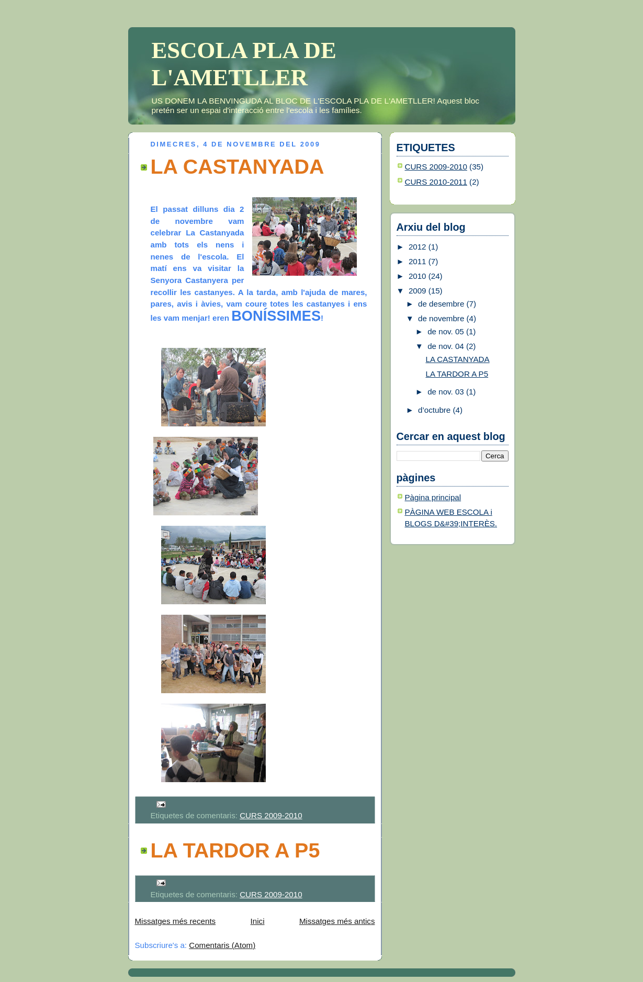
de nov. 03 (446, 391)
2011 (418, 261)
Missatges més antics (337, 921)
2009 (418, 290)
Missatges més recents (175, 921)
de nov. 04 (446, 346)
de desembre (442, 303)
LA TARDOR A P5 (235, 850)
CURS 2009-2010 (271, 815)
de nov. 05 (446, 331)
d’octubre (435, 409)
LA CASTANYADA (237, 166)
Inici (258, 921)
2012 (418, 246)
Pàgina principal (433, 497)
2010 (418, 276)
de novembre (442, 318)
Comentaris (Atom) (222, 945)
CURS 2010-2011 (436, 181)
